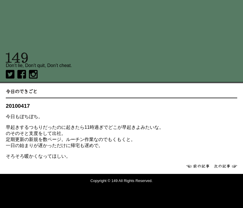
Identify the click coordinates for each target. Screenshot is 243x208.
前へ (197, 166)
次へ (225, 166)
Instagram (33, 74)
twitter (10, 74)
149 (17, 58)
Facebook (21, 74)
